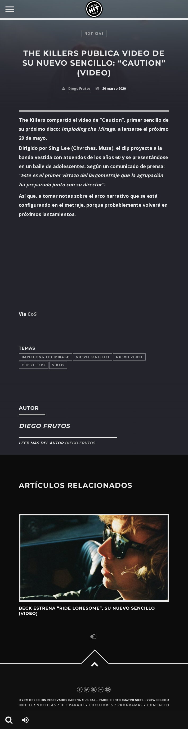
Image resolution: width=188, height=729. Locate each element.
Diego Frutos (79, 88)
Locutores (101, 705)
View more (94, 557)
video (58, 365)
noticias (94, 33)
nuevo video (129, 357)
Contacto (158, 705)
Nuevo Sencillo (92, 357)
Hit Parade (72, 705)
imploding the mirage (45, 357)
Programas (130, 705)
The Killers (34, 365)
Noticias (46, 705)
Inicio (25, 705)
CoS (31, 314)
